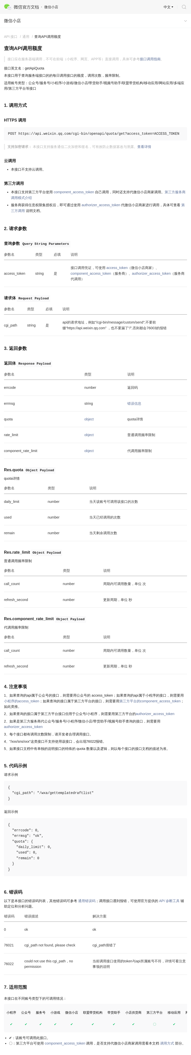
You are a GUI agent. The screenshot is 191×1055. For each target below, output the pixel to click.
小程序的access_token (21, 701)
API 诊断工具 (169, 901)
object (89, 419)
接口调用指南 (150, 59)
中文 (167, 7)
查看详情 (144, 147)
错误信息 (134, 403)
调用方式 (167, 1043)
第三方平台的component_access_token (150, 701)
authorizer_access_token (101, 205)
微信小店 (12, 20)
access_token (117, 268)
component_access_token (74, 192)
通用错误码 (87, 901)
